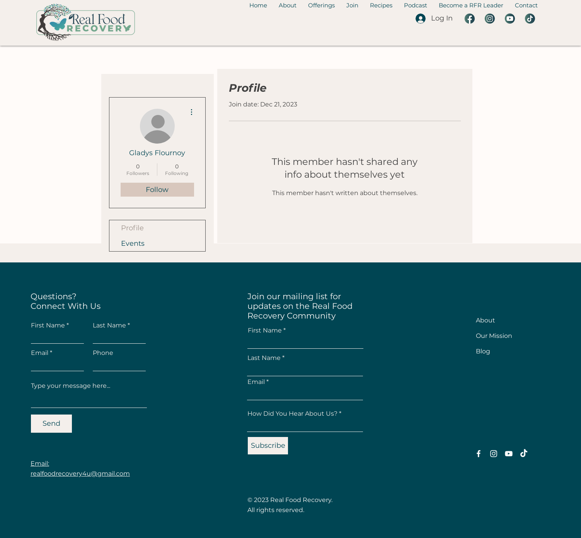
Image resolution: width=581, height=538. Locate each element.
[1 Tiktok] (530, 18)
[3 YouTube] (510, 18)
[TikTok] (523, 453)
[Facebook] (478, 453)
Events (133, 243)
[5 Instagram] (490, 18)
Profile (132, 228)
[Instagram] (493, 453)
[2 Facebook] (469, 18)
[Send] (51, 424)
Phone (103, 353)
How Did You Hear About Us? (292, 414)
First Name (48, 325)
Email (39, 353)
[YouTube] (508, 453)
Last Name (109, 325)
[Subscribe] (267, 446)
